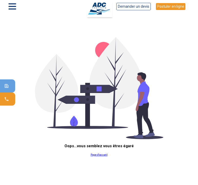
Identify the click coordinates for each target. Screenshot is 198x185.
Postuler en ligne (170, 6)
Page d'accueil (99, 154)
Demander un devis (133, 6)
